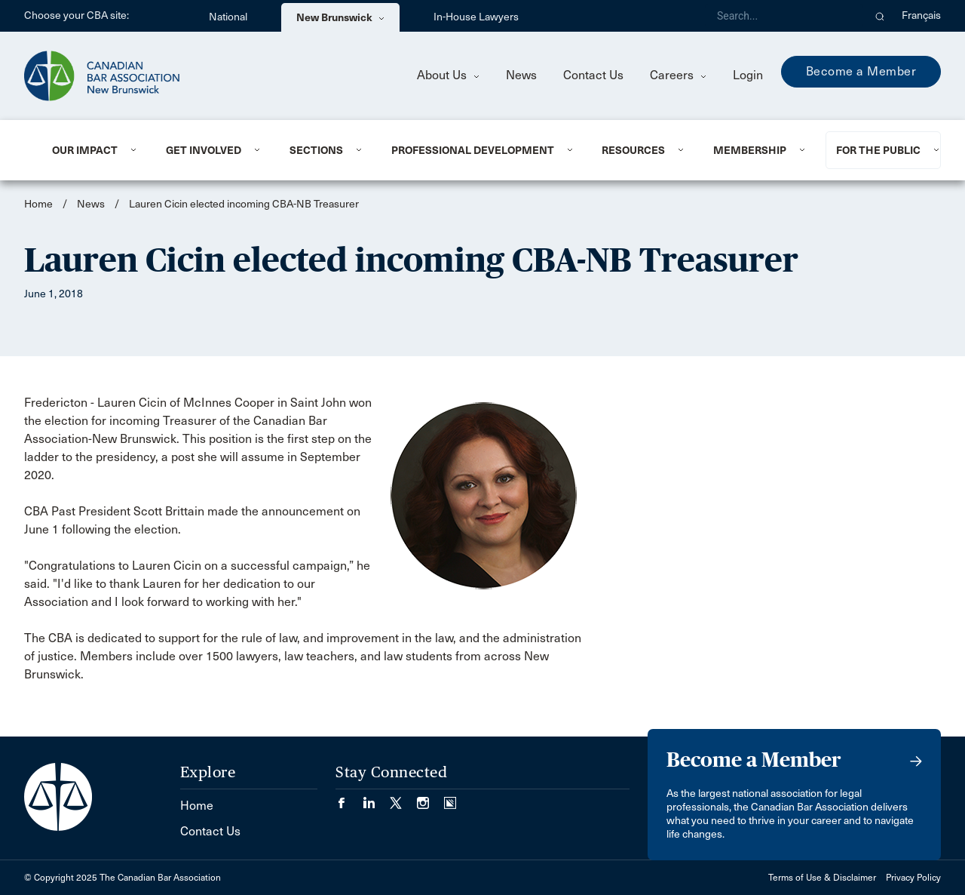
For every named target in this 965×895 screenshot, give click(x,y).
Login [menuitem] (748, 75)
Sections (316, 150)
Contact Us (593, 75)
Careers (678, 75)
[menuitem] (90, 150)
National (228, 17)
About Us (448, 75)
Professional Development (472, 150)
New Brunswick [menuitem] (340, 17)
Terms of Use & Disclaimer (822, 877)
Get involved (203, 150)
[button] (880, 16)
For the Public (878, 150)
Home (38, 204)
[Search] (784, 16)
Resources (633, 150)
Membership (749, 150)
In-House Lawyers (476, 17)
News (521, 75)
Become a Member (861, 71)
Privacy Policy (913, 877)
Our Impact (85, 150)
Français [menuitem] (921, 15)
